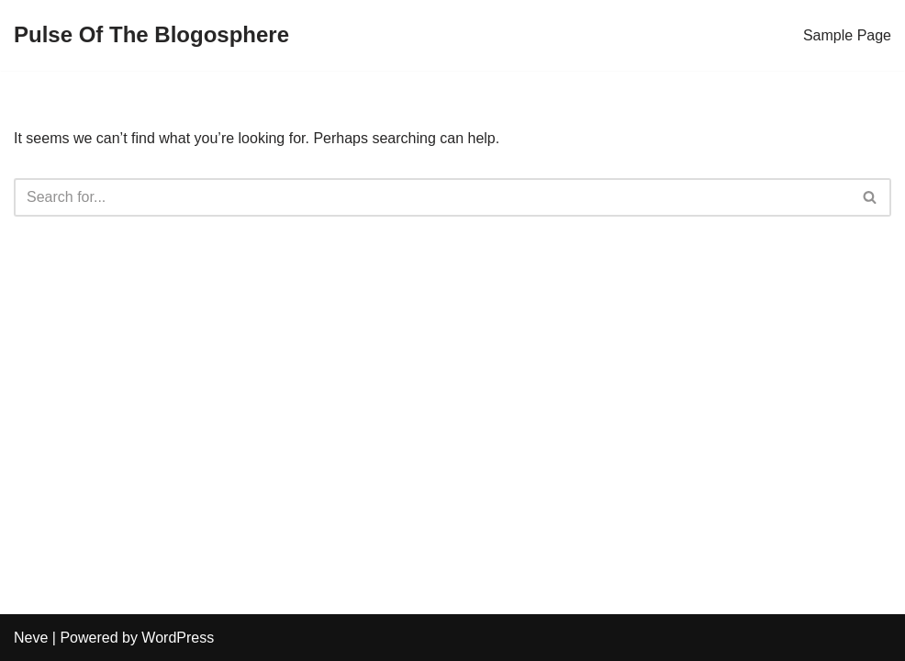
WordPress (177, 637)
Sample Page (847, 35)
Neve (31, 637)
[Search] (432, 197)
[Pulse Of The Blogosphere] (151, 35)
